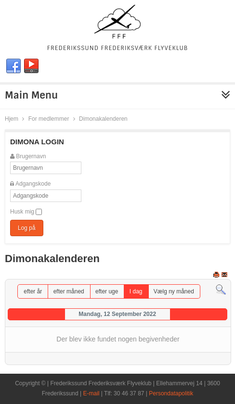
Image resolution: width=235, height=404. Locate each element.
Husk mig (22, 211)
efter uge (106, 291)
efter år (33, 291)
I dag (136, 291)
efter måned (68, 291)
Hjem (11, 118)
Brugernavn (31, 156)
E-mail (91, 393)
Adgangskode (33, 183)
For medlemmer (48, 118)
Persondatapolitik (171, 393)
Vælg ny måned (174, 291)
